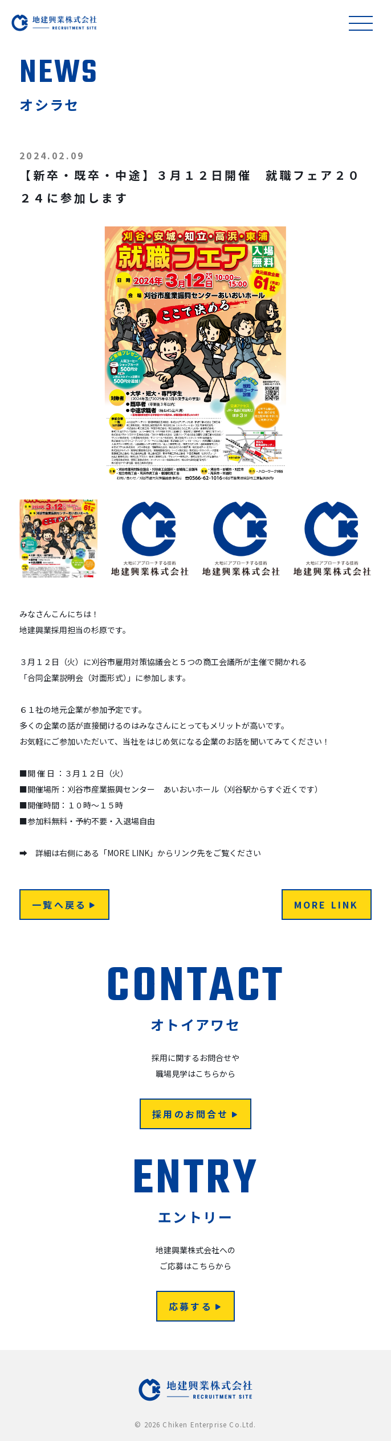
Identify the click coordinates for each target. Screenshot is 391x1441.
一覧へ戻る (64, 904)
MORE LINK (326, 904)
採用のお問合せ (195, 1114)
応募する (195, 1306)
